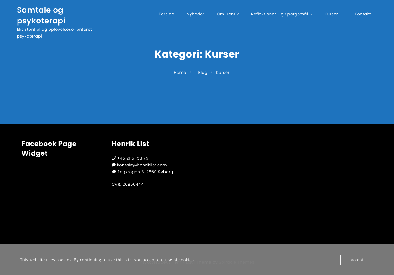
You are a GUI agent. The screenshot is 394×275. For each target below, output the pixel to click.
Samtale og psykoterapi (41, 15)
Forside (166, 14)
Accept (357, 259)
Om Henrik (228, 14)
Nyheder (195, 14)
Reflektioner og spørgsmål (281, 14)
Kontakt (363, 14)
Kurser (334, 14)
